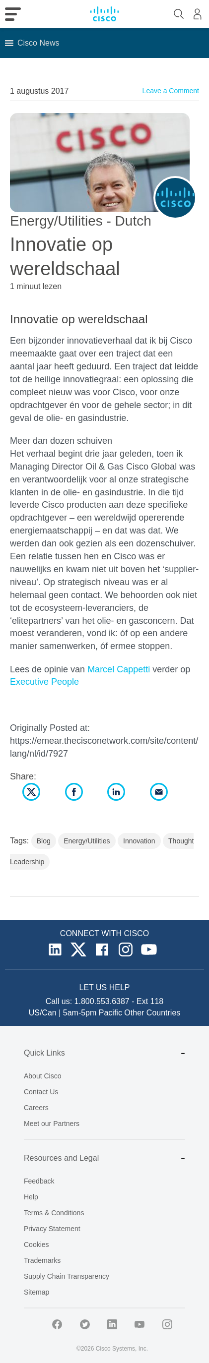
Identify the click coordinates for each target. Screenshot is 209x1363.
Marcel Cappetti (118, 669)
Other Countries (152, 1012)
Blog (44, 841)
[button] (38, 43)
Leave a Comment (170, 91)
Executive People (44, 682)
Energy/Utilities (87, 841)
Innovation (139, 841)
